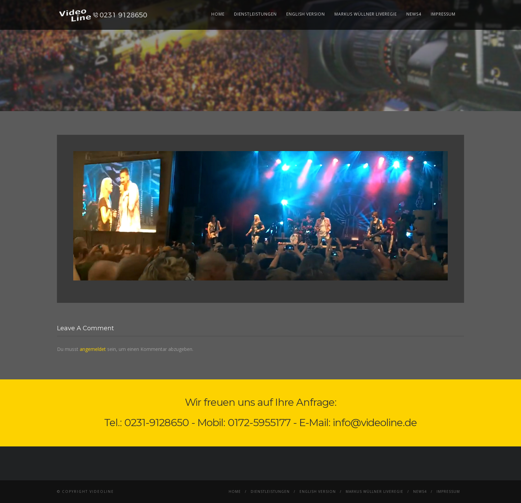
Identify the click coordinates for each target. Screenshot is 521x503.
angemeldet (93, 349)
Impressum (443, 14)
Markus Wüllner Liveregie (365, 14)
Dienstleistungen (255, 14)
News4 (413, 14)
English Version (305, 14)
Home (218, 14)
